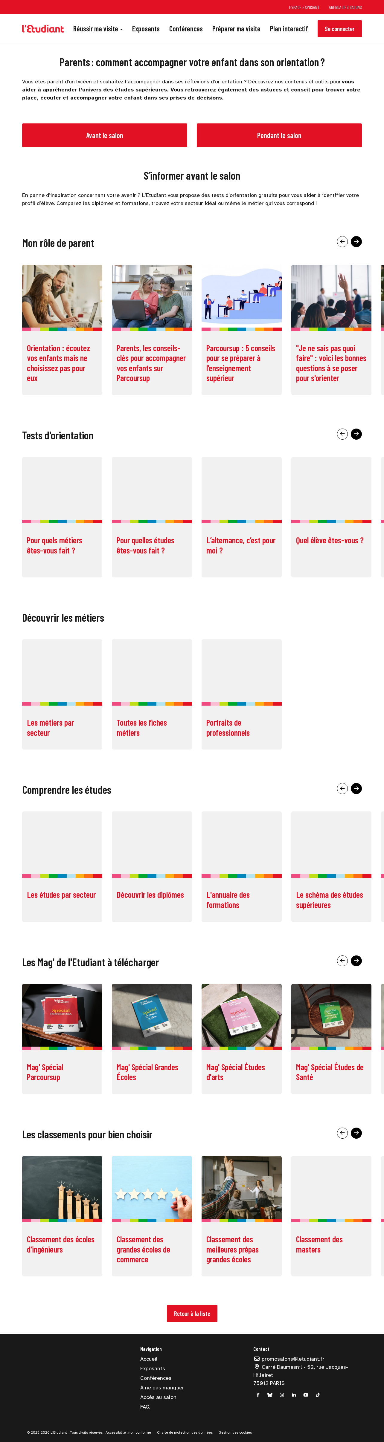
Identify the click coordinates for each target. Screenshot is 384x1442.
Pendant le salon (279, 135)
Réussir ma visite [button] (98, 28)
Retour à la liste (192, 1313)
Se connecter (340, 28)
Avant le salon (104, 135)
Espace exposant (304, 7)
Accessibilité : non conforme (128, 1432)
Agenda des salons (345, 7)
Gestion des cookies (235, 1432)
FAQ (145, 1406)
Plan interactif (289, 28)
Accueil (149, 1359)
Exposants (146, 28)
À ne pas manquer (162, 1387)
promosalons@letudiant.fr (288, 1359)
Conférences (186, 28)
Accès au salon (158, 1397)
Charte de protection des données (185, 1432)
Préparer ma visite (236, 28)
